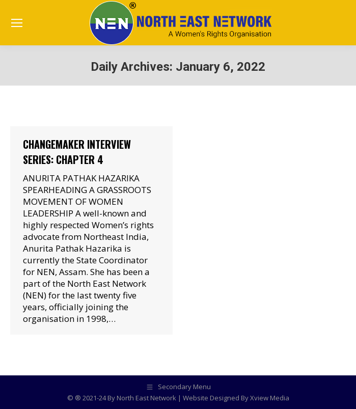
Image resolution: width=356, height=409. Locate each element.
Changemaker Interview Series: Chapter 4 (77, 152)
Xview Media (269, 397)
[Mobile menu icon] (16, 23)
